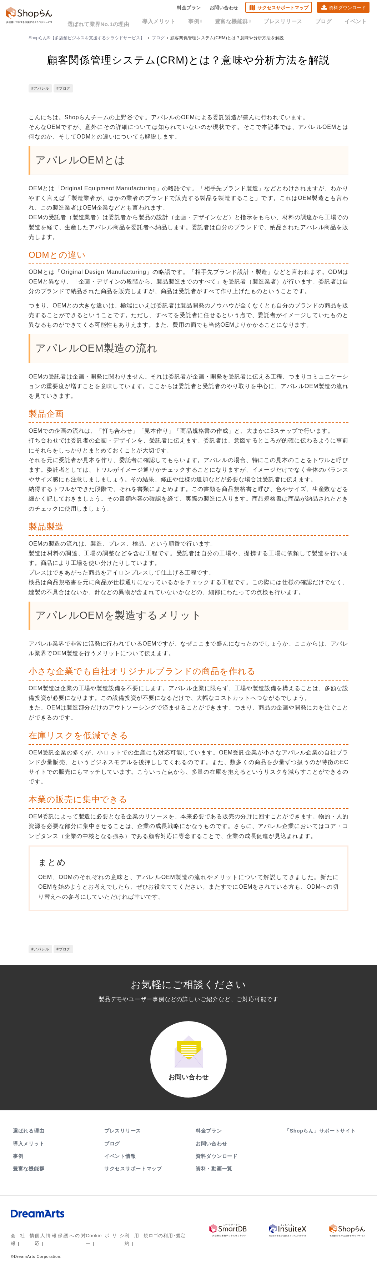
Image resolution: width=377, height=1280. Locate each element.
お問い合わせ (224, 9)
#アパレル (40, 88)
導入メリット (179, 22)
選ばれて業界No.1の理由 (124, 22)
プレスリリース (292, 22)
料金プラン (189, 9)
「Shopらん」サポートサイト (321, 1138)
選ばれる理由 (28, 1138)
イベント (357, 22)
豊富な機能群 (246, 22)
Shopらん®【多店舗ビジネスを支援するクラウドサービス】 (87, 37)
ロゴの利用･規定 (161, 1242)
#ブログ (64, 88)
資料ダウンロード (347, 9)
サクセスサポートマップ (282, 9)
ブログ (329, 22)
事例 (211, 22)
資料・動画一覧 (214, 1176)
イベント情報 (120, 1163)
